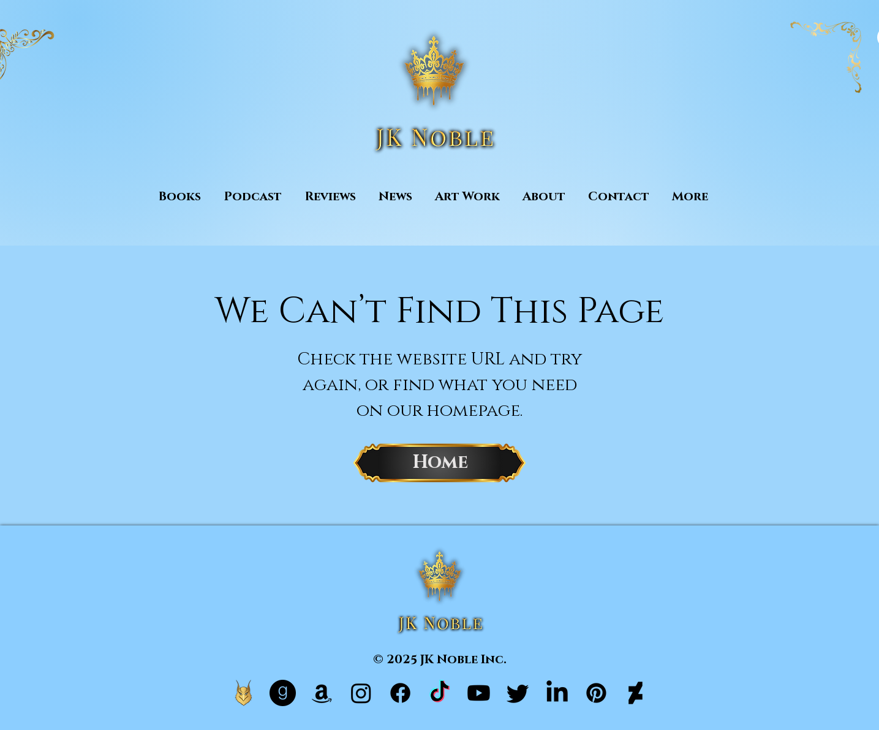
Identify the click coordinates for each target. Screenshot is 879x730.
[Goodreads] (283, 693)
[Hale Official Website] (243, 693)
